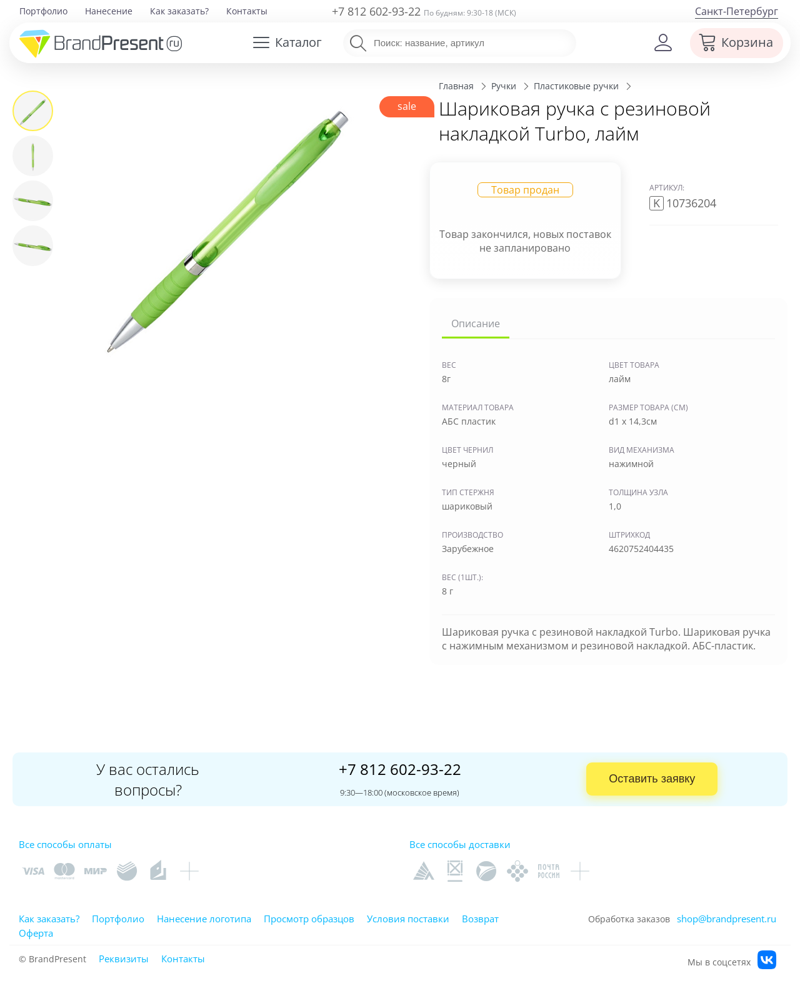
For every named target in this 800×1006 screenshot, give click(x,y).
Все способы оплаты (65, 844)
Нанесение (108, 11)
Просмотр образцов (309, 918)
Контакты (247, 11)
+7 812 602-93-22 (376, 11)
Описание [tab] (475, 323)
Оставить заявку (652, 778)
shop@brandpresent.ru (726, 918)
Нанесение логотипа (204, 918)
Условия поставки (408, 918)
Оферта (36, 933)
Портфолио (43, 11)
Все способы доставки (460, 844)
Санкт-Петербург (736, 11)
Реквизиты (124, 958)
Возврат (480, 918)
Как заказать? (179, 11)
